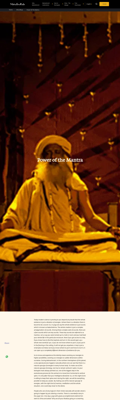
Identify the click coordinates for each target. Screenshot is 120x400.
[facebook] (6, 347)
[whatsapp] (6, 357)
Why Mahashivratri (36, 4)
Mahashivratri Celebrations (46, 4)
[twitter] (6, 352)
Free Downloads (78, 4)
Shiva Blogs (19, 10)
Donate (105, 4)
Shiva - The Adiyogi (67, 4)
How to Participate (57, 4)
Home (11, 10)
